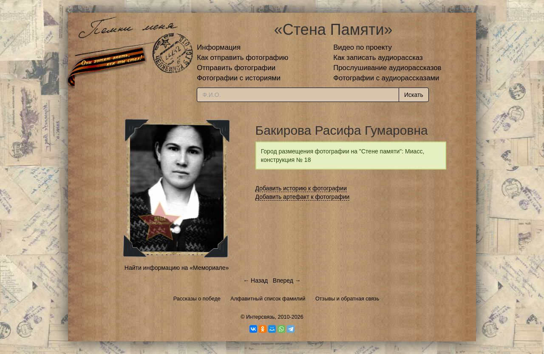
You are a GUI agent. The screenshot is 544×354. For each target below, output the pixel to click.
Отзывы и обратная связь (347, 299)
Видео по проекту (362, 47)
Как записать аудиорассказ (378, 58)
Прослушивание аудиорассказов (387, 68)
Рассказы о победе (197, 299)
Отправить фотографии (236, 68)
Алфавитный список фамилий (267, 299)
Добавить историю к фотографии (301, 188)
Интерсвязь (260, 317)
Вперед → (287, 280)
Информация (219, 47)
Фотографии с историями (238, 78)
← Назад (255, 280)
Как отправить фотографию (242, 58)
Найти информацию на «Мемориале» (177, 267)
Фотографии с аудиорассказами (386, 78)
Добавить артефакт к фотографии (302, 196)
